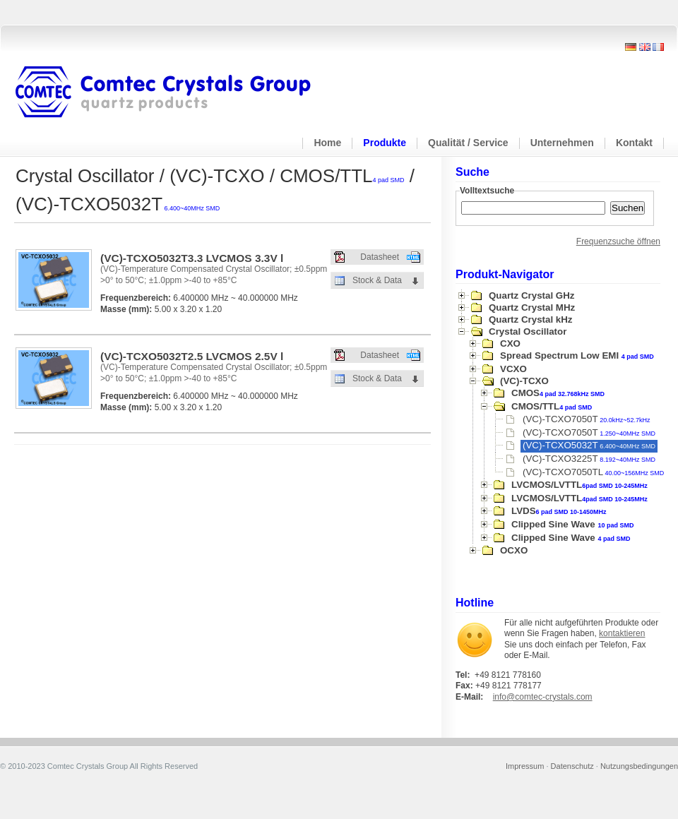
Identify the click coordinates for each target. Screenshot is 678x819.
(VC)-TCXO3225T (589, 458)
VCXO (513, 369)
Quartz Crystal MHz (532, 307)
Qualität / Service (468, 142)
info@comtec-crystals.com (543, 697)
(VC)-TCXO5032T (589, 445)
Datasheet (379, 257)
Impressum (525, 766)
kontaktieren (622, 633)
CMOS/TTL (551, 406)
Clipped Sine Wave (572, 524)
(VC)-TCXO (524, 381)
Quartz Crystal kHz (531, 319)
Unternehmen (562, 142)
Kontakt (634, 142)
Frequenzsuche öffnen (618, 241)
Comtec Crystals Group (174, 92)
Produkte (384, 142)
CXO (510, 343)
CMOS (558, 393)
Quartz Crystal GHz (531, 295)
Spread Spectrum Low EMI (577, 355)
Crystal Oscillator (527, 331)
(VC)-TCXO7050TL (593, 472)
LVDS (559, 511)
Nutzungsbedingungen (639, 766)
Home (327, 142)
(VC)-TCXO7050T (586, 419)
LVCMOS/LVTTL (579, 484)
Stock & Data (377, 280)
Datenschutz (572, 766)
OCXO (514, 550)
